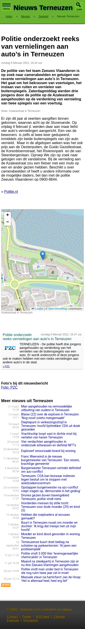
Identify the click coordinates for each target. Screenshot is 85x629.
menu (6, 6)
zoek (79, 9)
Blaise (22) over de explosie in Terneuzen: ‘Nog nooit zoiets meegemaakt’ (50, 416)
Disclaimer (30, 620)
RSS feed (42, 617)
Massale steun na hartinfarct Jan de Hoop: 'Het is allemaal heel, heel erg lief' (51, 579)
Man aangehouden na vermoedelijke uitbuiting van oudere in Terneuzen (46, 408)
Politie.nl (11, 192)
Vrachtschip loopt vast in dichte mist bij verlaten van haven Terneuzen (48, 435)
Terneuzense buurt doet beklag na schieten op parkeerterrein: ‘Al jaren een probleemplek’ (48, 545)
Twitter (26, 617)
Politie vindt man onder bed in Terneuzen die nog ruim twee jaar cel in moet (49, 571)
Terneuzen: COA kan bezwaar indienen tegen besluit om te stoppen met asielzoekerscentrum (48, 479)
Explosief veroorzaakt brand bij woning (48, 451)
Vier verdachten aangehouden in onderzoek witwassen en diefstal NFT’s (48, 443)
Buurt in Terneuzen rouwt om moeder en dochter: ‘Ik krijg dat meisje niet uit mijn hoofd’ (49, 526)
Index (9, 16)
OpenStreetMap (58, 308)
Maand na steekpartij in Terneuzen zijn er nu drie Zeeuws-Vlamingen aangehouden (50, 563)
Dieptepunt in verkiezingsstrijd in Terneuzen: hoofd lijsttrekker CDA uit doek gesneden (50, 425)
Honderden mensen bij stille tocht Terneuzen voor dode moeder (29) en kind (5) (50, 506)
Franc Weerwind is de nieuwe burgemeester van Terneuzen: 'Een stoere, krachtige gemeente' (50, 460)
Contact (12, 617)
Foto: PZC (9, 387)
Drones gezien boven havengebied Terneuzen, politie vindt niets (45, 497)
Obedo (67, 609)
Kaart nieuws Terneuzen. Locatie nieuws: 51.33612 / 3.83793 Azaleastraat (42, 260)
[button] (43, 255)
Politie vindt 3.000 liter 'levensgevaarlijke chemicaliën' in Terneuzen (49, 555)
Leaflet (37, 308)
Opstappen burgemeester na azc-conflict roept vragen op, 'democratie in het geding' (50, 489)
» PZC (6, 366)
